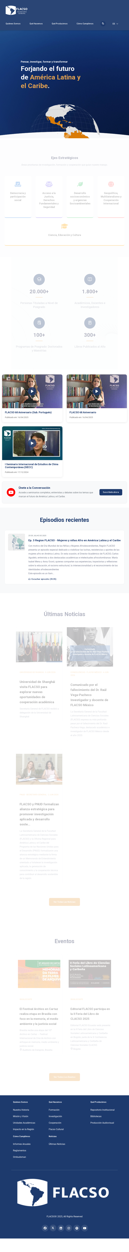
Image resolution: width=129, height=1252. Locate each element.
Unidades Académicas (24, 1122)
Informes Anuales (22, 1144)
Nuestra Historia (21, 1110)
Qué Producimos (60, 24)
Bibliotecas (95, 1116)
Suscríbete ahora (111, 492)
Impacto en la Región (23, 1129)
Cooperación (55, 1122)
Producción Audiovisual (102, 1122)
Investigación (55, 1116)
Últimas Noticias (57, 1144)
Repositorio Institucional (102, 1110)
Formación (54, 1110)
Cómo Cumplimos (85, 24)
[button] (32, 398)
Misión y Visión (20, 1116)
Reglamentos (19, 1150)
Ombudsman (19, 1157)
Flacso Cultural (56, 1129)
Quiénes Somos (13, 24)
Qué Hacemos (36, 24)
